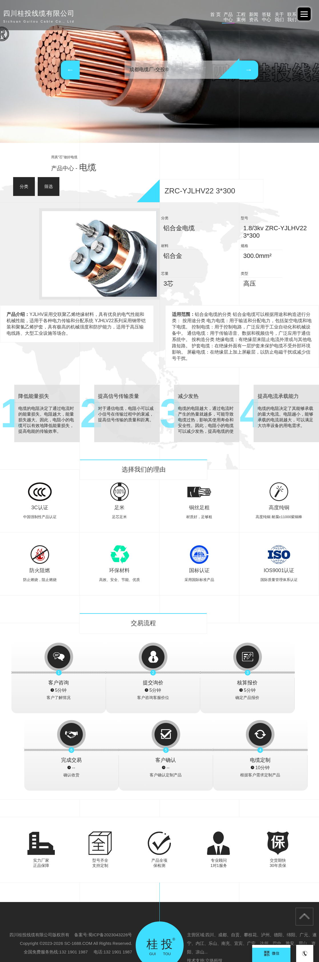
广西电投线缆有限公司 (132, 935)
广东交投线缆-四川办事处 (217, 935)
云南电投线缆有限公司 (64, 944)
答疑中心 (226, 14)
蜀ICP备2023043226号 (110, 857)
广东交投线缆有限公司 (89, 935)
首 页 (114, 14)
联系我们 (282, 14)
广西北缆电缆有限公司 (262, 935)
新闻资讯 (198, 14)
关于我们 (254, 14)
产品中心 (142, 14)
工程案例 (170, 14)
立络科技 (213, 883)
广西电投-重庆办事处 (173, 935)
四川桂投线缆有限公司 (21, 944)
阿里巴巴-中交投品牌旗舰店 (42, 935)
